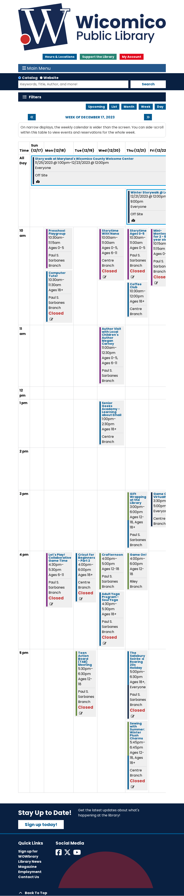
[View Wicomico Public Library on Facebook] (59, 853)
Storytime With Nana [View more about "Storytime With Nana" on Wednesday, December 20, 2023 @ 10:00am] (110, 232)
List (114, 107)
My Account (131, 57)
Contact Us (28, 876)
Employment (30, 871)
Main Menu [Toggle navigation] (36, 68)
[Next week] (148, 117)
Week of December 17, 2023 (90, 117)
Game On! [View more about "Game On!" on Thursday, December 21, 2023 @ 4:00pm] (138, 554)
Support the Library (98, 57)
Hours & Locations (59, 57)
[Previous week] (32, 117)
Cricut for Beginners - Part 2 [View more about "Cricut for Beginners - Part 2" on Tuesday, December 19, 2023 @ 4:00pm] (86, 557)
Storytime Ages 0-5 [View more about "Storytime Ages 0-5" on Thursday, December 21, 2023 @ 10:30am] (138, 232)
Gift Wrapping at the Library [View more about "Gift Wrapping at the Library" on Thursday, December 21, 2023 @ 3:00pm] (138, 498)
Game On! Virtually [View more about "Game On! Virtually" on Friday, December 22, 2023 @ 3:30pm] (161, 495)
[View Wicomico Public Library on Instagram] (77, 853)
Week (145, 107)
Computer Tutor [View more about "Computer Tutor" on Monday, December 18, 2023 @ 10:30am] (57, 274)
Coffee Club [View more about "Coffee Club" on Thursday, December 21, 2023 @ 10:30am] (136, 286)
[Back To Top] (92, 893)
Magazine (27, 866)
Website (50, 77)
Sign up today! (41, 825)
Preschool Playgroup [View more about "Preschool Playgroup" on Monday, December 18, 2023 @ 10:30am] (57, 232)
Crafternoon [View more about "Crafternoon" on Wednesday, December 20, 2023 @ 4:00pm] (112, 554)
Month (129, 107)
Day (160, 107)
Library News (29, 861)
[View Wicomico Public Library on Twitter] (67, 853)
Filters (36, 97)
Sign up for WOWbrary (28, 854)
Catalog (30, 77)
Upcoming (96, 107)
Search (148, 84)
